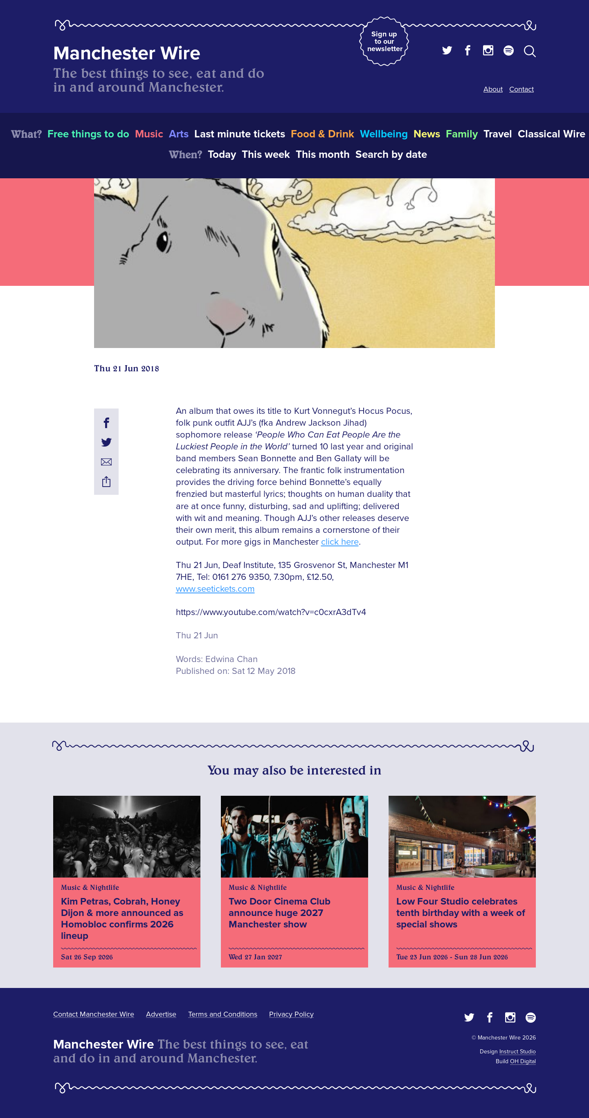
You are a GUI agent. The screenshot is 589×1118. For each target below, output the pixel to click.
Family (462, 134)
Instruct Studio (517, 1051)
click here (340, 542)
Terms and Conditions (222, 1014)
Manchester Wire (126, 53)
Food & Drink (322, 134)
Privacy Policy (291, 1014)
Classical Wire (551, 134)
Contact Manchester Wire (93, 1014)
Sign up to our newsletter (384, 41)
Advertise (161, 1014)
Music (149, 134)
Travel (497, 134)
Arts (179, 134)
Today (222, 154)
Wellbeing (384, 134)
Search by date (391, 154)
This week (266, 154)
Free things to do (88, 134)
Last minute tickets (239, 134)
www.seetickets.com (215, 589)
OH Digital (523, 1061)
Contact (521, 89)
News (427, 134)
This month (323, 154)
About (493, 89)
